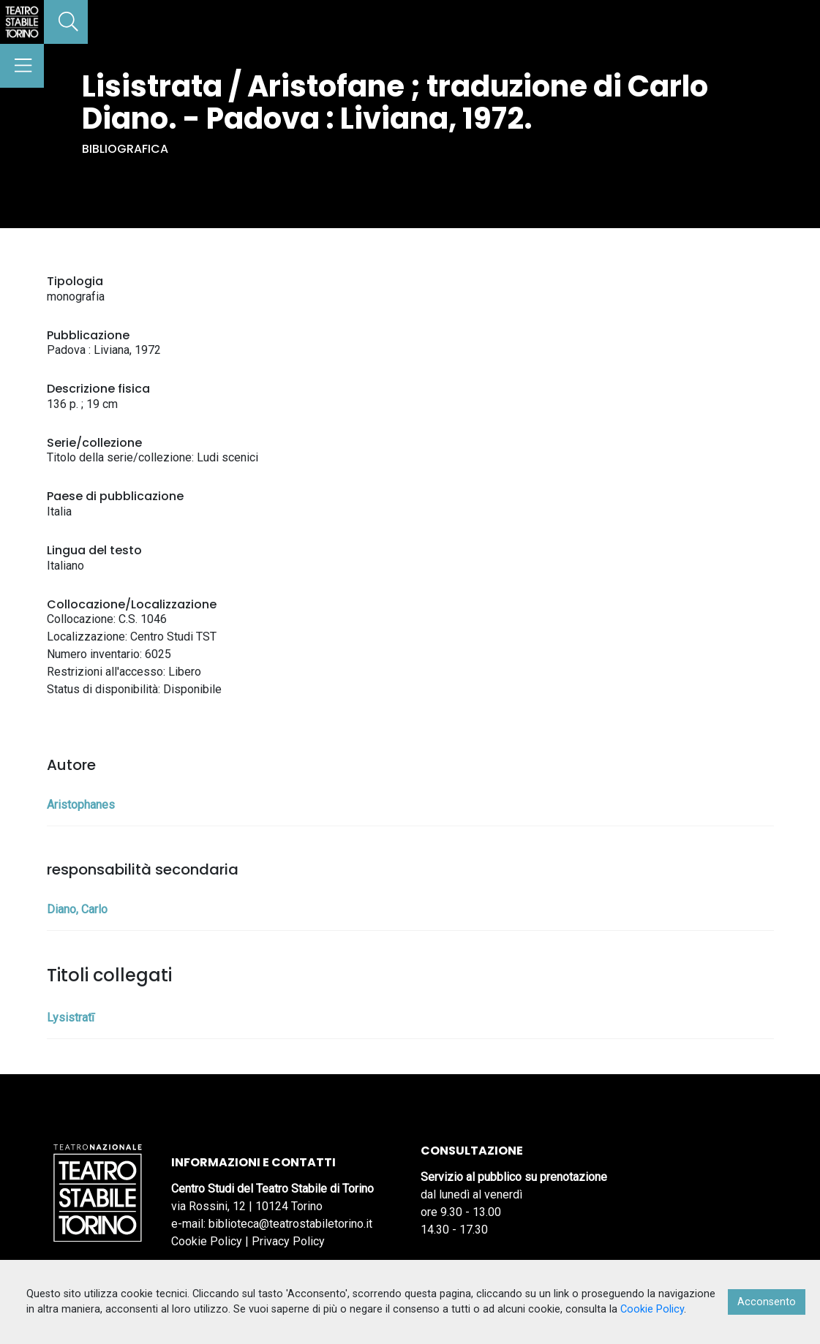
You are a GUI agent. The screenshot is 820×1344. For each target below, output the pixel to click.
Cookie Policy (206, 1241)
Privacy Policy (288, 1241)
